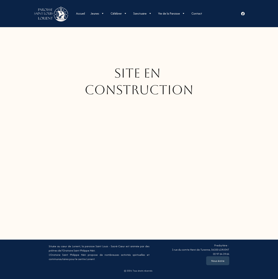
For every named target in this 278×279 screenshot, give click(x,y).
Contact (196, 13)
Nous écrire (217, 261)
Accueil (80, 13)
